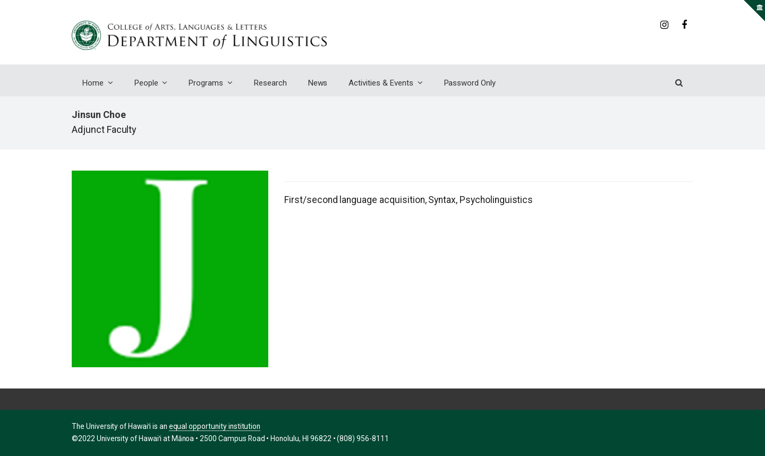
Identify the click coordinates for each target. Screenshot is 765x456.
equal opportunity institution (215, 426)
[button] (679, 83)
